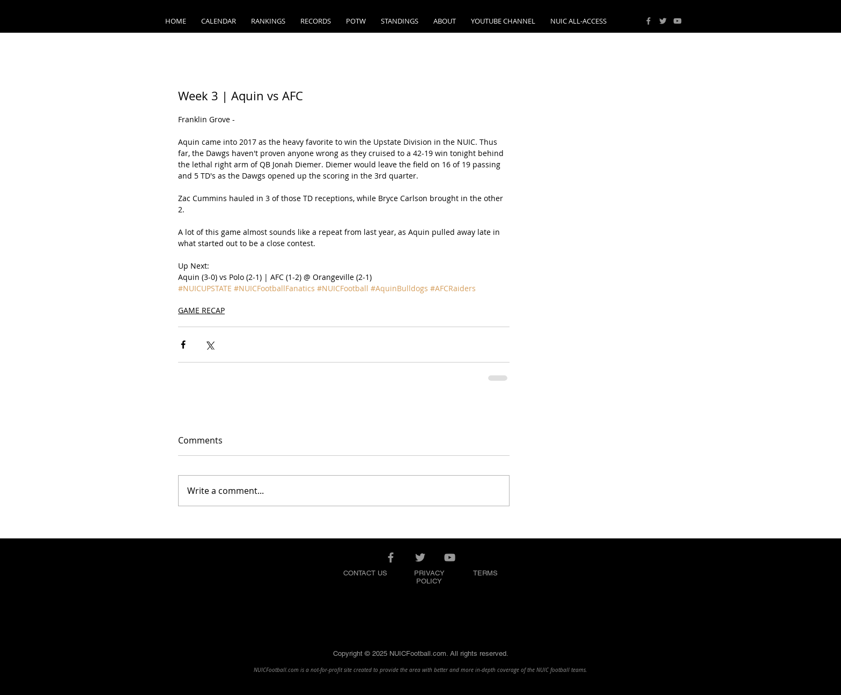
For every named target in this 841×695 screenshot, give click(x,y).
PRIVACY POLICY (429, 577)
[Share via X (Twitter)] (209, 344)
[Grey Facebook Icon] (648, 21)
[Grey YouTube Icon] (677, 21)
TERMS (485, 573)
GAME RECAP (201, 310)
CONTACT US (365, 573)
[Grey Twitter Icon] (663, 21)
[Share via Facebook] (183, 344)
